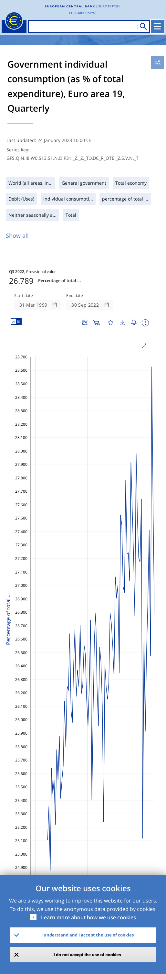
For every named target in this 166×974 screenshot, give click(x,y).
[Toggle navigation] (157, 26)
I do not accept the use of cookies (87, 954)
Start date (23, 295)
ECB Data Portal (82, 12)
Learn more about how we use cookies (88, 917)
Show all (17, 235)
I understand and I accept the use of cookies (87, 935)
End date (74, 295)
